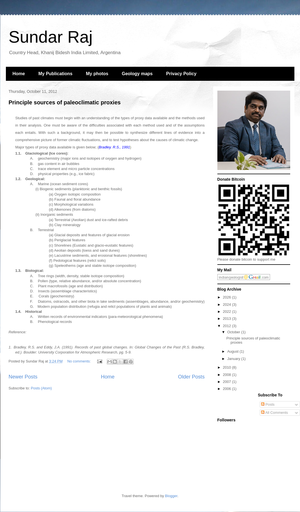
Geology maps (137, 73)
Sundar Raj (51, 36)
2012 (227, 326)
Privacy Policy (181, 73)
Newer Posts (23, 377)
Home (19, 73)
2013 (227, 318)
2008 (227, 375)
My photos (97, 73)
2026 (227, 297)
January (234, 359)
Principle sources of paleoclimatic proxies (65, 102)
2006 (227, 389)
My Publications (55, 73)
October (234, 332)
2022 (227, 311)
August (233, 351)
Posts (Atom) (41, 388)
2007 (227, 382)
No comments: (79, 361)
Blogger (171, 496)
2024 (227, 304)
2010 (227, 367)
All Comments (274, 412)
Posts (268, 404)
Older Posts (191, 377)
